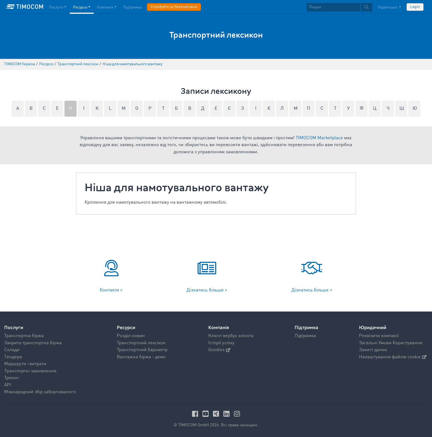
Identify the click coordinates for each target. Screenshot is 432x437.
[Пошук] (333, 7)
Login (415, 7)
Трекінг (11, 378)
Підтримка (305, 336)
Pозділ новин (131, 336)
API (7, 385)
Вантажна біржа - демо (141, 357)
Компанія (218, 327)
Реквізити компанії (379, 336)
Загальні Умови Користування (390, 343)
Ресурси (126, 327)
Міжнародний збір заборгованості (40, 392)
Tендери (13, 357)
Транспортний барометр (142, 350)
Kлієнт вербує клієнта (230, 336)
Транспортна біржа (24, 336)
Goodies (219, 350)
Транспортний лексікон (141, 343)
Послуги (13, 327)
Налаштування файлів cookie (392, 357)
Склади (12, 350)
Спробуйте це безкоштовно (174, 7)
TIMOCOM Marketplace (319, 138)
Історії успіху (221, 343)
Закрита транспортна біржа (33, 343)
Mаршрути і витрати (25, 364)
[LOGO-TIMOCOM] (24, 7)
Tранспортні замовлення (30, 371)
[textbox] (339, 7)
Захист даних (373, 350)
